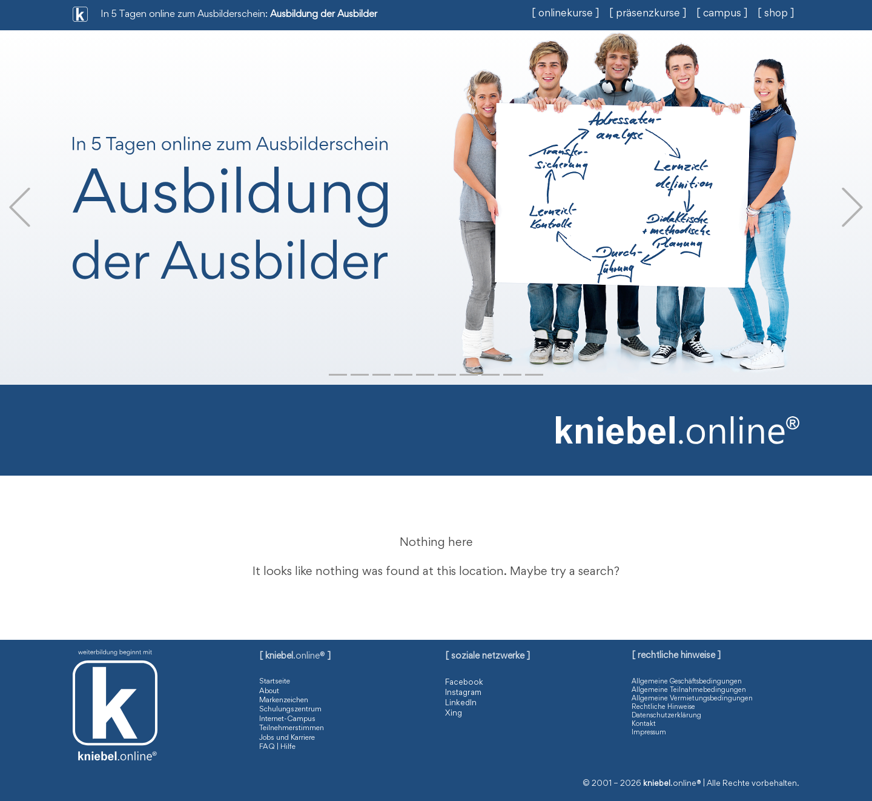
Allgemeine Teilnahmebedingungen (689, 690)
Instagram (463, 693)
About (269, 691)
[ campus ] (722, 14)
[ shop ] (776, 14)
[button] (19, 207)
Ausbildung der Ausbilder (323, 14)
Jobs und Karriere (287, 738)
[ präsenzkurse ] (648, 14)
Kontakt (644, 724)
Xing (453, 713)
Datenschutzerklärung (666, 716)
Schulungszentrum (290, 709)
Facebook (464, 682)
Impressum (649, 733)
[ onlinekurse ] (566, 14)
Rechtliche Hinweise (663, 707)
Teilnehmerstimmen (291, 728)
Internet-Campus (287, 719)
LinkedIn (461, 703)
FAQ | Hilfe (277, 747)
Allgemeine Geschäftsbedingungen (687, 682)
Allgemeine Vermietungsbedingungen (692, 699)
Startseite (274, 682)
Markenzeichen (283, 700)
